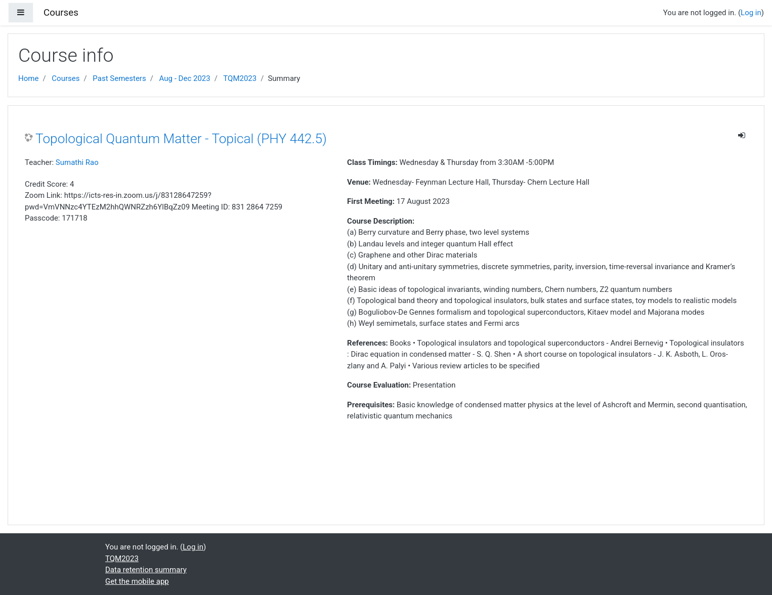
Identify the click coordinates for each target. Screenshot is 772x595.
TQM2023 (239, 78)
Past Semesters (119, 78)
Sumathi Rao (77, 162)
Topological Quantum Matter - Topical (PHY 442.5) (181, 138)
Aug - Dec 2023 (184, 78)
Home (28, 78)
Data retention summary (146, 569)
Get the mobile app (137, 581)
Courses (65, 78)
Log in (751, 12)
